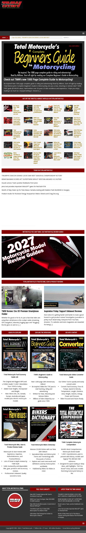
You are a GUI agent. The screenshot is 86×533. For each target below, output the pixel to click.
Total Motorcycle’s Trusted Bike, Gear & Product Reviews (43, 282)
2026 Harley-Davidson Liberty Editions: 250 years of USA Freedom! (17, 146)
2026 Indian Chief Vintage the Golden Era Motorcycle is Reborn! (57, 133)
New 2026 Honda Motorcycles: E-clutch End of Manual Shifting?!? (58, 122)
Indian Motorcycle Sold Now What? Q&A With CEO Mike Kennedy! (37, 133)
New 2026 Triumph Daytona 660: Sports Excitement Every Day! (41, 495)
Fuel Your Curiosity (43, 489)
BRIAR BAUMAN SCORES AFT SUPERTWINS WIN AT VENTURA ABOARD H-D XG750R (31, 179)
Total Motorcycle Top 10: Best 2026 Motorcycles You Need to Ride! (17, 134)
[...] (40, 91)
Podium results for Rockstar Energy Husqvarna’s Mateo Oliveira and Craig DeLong (30, 194)
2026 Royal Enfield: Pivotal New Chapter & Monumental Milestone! (77, 156)
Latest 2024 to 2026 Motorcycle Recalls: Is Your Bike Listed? (58, 156)
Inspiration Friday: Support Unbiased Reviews (63, 311)
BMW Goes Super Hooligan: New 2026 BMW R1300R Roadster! (37, 121)
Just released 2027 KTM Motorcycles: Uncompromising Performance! (37, 109)
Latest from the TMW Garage (71, 489)
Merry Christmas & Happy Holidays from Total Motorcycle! (17, 156)
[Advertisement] (54, 15)
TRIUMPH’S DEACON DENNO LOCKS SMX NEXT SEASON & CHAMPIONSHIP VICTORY (32, 176)
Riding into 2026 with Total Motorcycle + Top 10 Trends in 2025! (58, 146)
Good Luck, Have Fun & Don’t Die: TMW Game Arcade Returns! (58, 109)
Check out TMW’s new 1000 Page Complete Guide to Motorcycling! (38, 79)
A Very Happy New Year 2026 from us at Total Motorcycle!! (78, 145)
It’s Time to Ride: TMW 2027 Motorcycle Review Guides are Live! (17, 110)
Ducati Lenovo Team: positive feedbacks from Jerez (20, 183)
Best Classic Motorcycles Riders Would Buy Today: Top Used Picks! (78, 121)
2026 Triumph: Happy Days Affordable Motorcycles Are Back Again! (37, 146)
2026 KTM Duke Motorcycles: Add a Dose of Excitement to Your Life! (78, 133)
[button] (83, 33)
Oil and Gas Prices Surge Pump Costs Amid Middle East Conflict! (16, 121)
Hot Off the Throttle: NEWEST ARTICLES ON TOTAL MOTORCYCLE (43, 99)
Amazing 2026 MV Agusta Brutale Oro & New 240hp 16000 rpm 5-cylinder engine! (37, 158)
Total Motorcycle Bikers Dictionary (43, 445)
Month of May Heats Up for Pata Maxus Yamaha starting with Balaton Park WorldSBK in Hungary (35, 190)
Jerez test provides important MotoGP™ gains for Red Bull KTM (24, 186)
